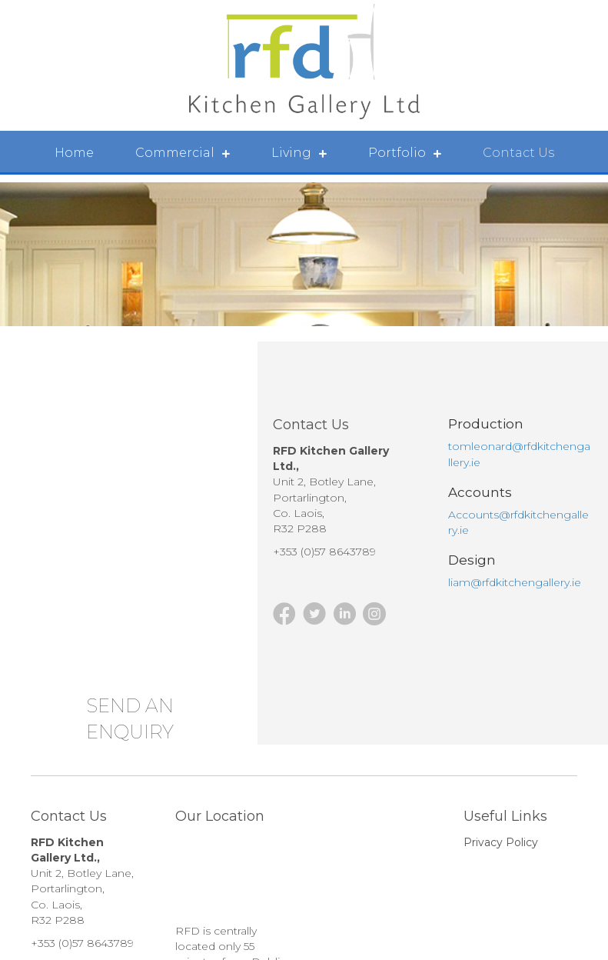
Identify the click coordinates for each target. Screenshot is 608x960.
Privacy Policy (500, 842)
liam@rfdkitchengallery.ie (514, 582)
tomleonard (480, 446)
